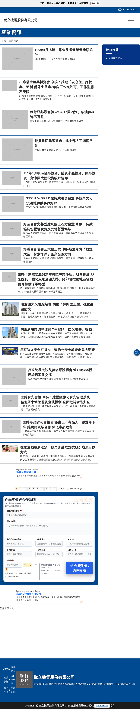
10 (54, 488)
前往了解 (95, 3)
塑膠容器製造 (7, 610)
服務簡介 (13, 671)
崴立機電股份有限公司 (21, 20)
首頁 (7, 671)
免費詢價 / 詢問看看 (79, 570)
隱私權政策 (13, 681)
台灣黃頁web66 (102, 707)
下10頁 (61, 488)
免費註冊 (13, 691)
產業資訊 (6, 681)
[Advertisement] (49, 630)
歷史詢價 (6, 691)
